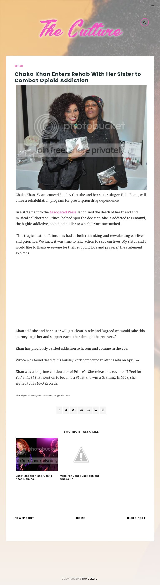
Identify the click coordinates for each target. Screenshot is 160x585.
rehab (19, 66)
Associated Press (63, 212)
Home (80, 518)
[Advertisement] (81, 297)
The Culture (90, 579)
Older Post (136, 518)
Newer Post (24, 518)
